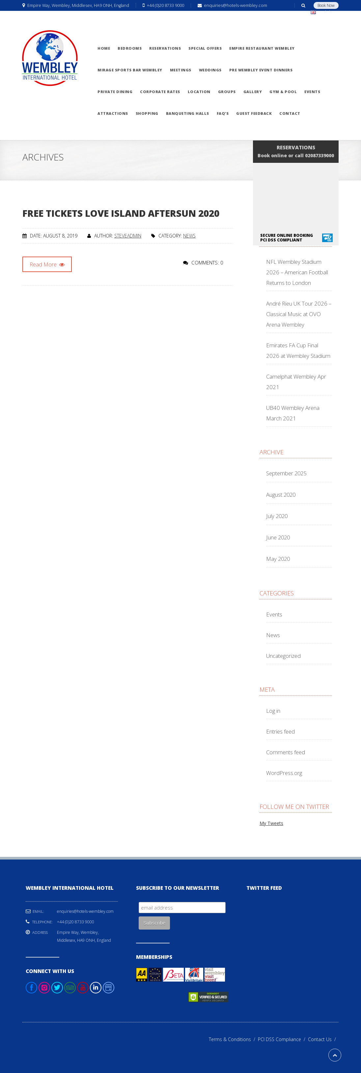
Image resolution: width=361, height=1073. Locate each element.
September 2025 (286, 473)
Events (274, 614)
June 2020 (278, 537)
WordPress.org (284, 773)
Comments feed (285, 752)
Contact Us (323, 1039)
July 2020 (277, 516)
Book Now (326, 5)
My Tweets (271, 823)
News (189, 236)
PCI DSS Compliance (283, 1039)
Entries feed (280, 731)
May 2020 (278, 558)
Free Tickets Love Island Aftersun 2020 (120, 213)
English (323, 12)
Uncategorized (283, 656)
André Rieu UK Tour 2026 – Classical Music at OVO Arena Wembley (298, 314)
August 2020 (280, 494)
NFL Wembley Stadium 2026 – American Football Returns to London (297, 272)
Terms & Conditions (233, 1039)
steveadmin (127, 236)
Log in (273, 710)
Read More (47, 264)
